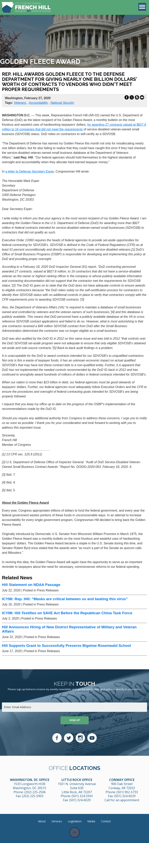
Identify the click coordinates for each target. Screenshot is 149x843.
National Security (62, 102)
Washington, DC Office (29, 780)
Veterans (20, 102)
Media (91, 821)
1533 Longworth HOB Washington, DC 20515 (29, 786)
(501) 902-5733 (127, 792)
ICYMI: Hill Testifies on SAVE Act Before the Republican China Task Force (67, 613)
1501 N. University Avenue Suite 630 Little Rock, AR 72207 (77, 788)
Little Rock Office (76, 780)
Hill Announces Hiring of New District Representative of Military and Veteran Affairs (69, 629)
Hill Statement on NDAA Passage (31, 585)
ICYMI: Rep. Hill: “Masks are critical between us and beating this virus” (65, 599)
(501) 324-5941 (82, 796)
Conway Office (121, 780)
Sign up (74, 720)
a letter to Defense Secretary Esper (29, 171)
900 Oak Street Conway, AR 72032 (122, 786)
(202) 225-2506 (35, 792)
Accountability (38, 102)
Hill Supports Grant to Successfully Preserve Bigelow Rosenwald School (66, 646)
